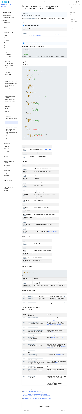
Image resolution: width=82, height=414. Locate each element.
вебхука (56, 362)
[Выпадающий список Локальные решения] (9, 14)
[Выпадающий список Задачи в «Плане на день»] (11, 137)
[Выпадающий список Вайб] (10, 42)
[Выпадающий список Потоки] (11, 138)
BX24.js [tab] (42, 46)
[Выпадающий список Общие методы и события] (10, 32)
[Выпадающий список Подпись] (10, 155)
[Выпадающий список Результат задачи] (11, 106)
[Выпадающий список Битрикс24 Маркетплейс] (9, 19)
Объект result (73, 19)
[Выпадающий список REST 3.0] (10, 29)
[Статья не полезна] (73, 5)
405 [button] (23, 330)
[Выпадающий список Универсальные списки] (10, 172)
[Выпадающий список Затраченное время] (11, 113)
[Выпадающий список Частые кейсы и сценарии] (9, 12)
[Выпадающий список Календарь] (10, 145)
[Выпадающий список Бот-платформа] (10, 40)
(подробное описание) (46, 149)
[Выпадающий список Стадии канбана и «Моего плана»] (11, 135)
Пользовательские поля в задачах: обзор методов (33, 391)
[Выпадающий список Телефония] (10, 169)
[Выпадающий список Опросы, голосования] (10, 150)
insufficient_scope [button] (32, 361)
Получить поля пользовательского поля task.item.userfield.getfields (36, 399)
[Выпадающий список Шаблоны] (11, 140)
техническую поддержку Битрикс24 (54, 320)
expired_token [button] (31, 366)
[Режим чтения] (69, 5)
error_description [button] (27, 286)
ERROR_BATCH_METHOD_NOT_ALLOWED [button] (35, 330)
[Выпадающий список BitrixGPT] (10, 36)
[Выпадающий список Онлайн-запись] (10, 148)
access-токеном (59, 354)
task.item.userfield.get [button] (29, 18)
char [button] (24, 190)
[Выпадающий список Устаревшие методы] (10, 179)
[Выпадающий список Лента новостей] (10, 146)
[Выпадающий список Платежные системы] (10, 153)
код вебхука (60, 337)
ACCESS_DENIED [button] (31, 350)
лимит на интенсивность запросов (58, 326)
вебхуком (48, 355)
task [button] (26, 13)
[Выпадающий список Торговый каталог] (10, 170)
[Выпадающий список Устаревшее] (11, 142)
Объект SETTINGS (74, 21)
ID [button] (64, 296)
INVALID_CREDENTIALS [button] (32, 354)
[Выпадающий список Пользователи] (10, 156)
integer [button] (24, 33)
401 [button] (23, 337)
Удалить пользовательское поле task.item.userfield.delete (34, 397)
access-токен (53, 337)
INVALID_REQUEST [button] (31, 340)
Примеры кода (72, 12)
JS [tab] (36, 46)
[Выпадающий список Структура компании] (10, 167)
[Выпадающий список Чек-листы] (11, 110)
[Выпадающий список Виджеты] (10, 27)
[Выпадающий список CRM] (10, 37)
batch (52, 331)
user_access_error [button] (32, 369)
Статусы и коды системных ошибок (75, 28)
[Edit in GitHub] (78, 5)
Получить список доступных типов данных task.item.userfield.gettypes (37, 398)
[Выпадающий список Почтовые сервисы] (10, 160)
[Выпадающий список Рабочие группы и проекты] (10, 164)
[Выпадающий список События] (10, 31)
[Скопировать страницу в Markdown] (75, 5)
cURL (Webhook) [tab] (25, 46)
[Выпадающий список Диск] (10, 45)
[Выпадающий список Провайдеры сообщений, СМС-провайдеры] (10, 162)
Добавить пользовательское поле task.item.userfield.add (34, 392)
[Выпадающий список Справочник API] (9, 20)
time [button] (24, 157)
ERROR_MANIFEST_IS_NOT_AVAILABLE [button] (35, 358)
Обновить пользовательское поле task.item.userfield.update (35, 394)
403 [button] (23, 350)
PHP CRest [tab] (48, 46)
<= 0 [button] (60, 299)
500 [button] (23, 317)
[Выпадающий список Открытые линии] (10, 151)
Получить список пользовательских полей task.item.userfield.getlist (36, 395)
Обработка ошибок (73, 23)
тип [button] (23, 29)
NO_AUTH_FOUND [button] (31, 337)
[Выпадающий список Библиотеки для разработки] (9, 15)
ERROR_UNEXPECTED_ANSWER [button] (33, 322)
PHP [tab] (39, 46)
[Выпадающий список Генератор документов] (10, 44)
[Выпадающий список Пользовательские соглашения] (10, 158)
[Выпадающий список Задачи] (10, 47)
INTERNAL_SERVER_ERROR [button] (33, 317)
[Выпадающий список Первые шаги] (9, 11)
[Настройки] (79, 2)
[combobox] (70, 2)
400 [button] (23, 296)
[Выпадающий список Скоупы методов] (10, 26)
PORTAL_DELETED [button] (31, 376)
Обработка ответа (73, 14)
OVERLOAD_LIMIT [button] (31, 344)
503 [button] (23, 344)
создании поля (60, 34)
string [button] (24, 172)
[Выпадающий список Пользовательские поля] (11, 115)
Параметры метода (73, 10)
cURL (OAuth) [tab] (32, 46)
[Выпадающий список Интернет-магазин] (10, 143)
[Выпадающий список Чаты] (10, 177)
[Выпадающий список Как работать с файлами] (10, 180)
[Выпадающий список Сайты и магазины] (10, 165)
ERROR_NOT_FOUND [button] (31, 302)
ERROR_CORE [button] (30, 296)
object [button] (24, 150)
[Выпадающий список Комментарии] (11, 111)
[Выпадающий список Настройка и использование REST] (9, 17)
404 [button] (23, 358)
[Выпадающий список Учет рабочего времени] (10, 174)
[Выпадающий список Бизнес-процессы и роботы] (10, 39)
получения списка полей (37, 35)
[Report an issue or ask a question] (80, 5)
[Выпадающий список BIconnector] (10, 34)
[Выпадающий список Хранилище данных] (10, 175)
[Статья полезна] (72, 5)
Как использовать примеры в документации (33, 43)
